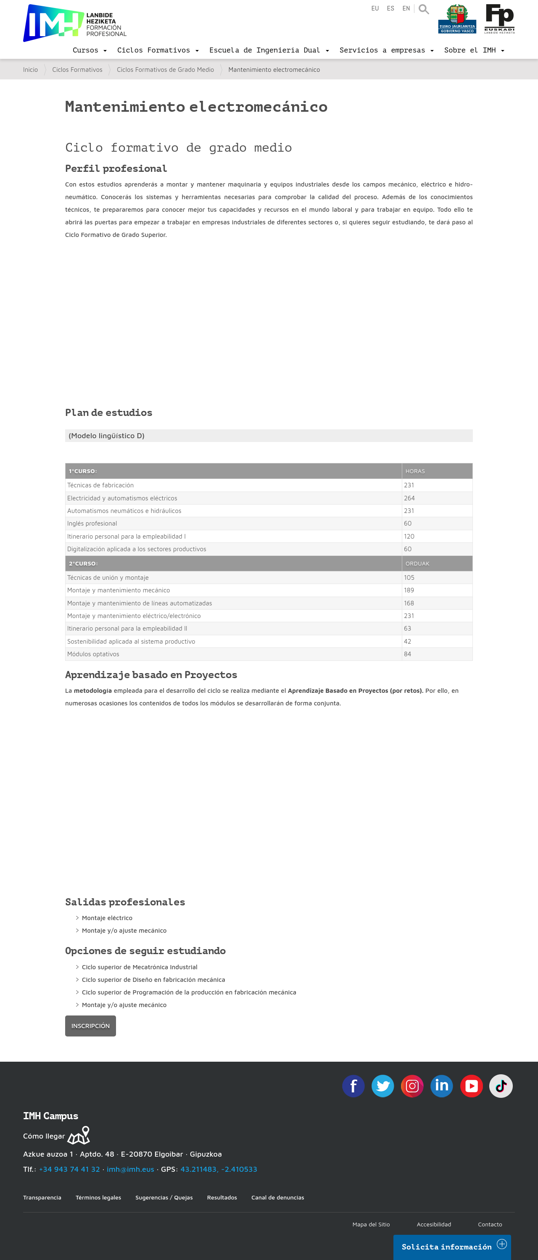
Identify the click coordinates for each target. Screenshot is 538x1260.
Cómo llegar (44, 1135)
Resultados (222, 1197)
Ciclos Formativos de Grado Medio (165, 69)
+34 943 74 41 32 (69, 1169)
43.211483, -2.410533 (219, 1169)
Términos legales (98, 1197)
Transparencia (42, 1197)
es (390, 8)
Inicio (30, 69)
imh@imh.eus (130, 1169)
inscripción (90, 1025)
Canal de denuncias (277, 1197)
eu (375, 8)
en (406, 8)
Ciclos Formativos (78, 69)
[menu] (90, 50)
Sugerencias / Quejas (164, 1197)
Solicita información (447, 1247)
